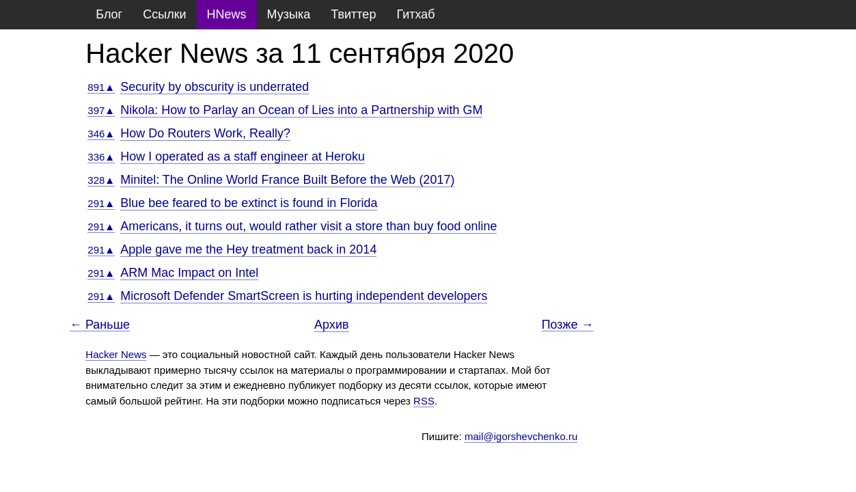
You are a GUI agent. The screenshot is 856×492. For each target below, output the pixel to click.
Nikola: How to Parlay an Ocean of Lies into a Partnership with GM (301, 110)
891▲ (101, 87)
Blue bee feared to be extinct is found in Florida (248, 203)
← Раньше (100, 324)
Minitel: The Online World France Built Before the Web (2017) (287, 180)
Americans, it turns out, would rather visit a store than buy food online (308, 226)
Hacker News (115, 354)
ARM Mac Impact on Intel (189, 272)
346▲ (101, 133)
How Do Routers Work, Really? (205, 133)
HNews (227, 14)
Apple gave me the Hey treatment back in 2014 (248, 249)
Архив (331, 324)
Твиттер (353, 14)
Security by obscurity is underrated (214, 87)
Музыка (289, 14)
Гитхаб (415, 14)
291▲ (101, 203)
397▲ (101, 110)
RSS (423, 401)
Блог (109, 14)
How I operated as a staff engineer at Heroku (242, 156)
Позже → (568, 324)
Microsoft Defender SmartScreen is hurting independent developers (303, 296)
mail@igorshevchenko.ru (521, 436)
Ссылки (164, 14)
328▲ (101, 180)
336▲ (101, 157)
